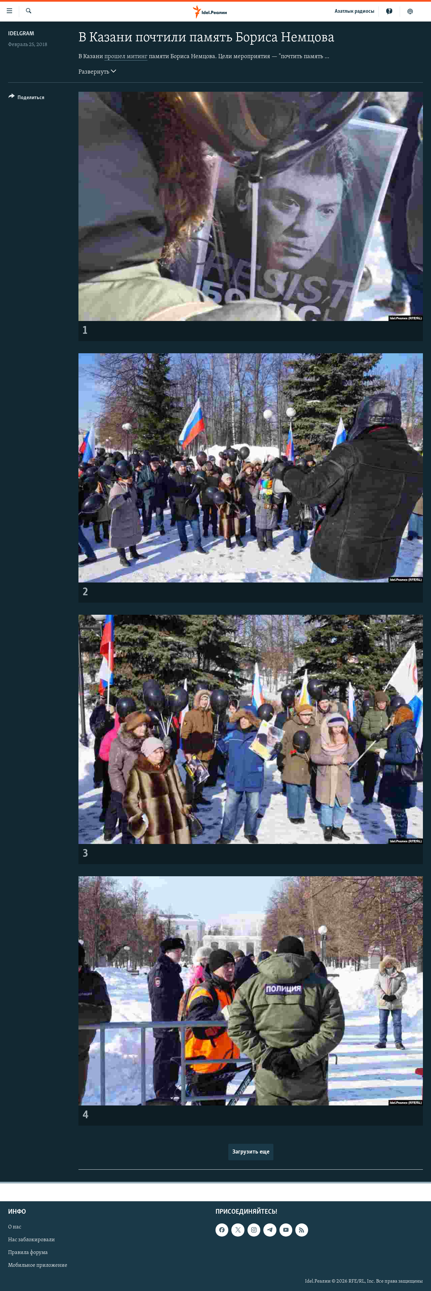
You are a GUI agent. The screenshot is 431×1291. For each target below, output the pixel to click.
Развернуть (97, 71)
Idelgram (21, 34)
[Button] (26, 99)
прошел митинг (125, 56)
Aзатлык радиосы (354, 11)
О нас (14, 1227)
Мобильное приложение (37, 1265)
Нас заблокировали (31, 1240)
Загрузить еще (250, 1152)
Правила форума (28, 1253)
